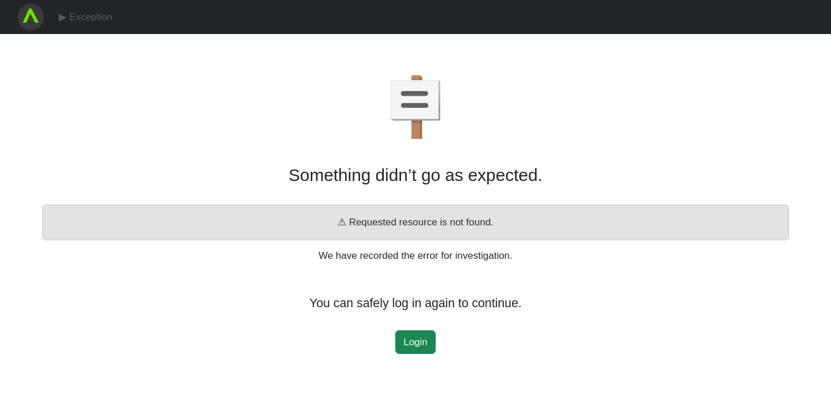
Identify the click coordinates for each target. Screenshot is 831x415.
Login (415, 342)
